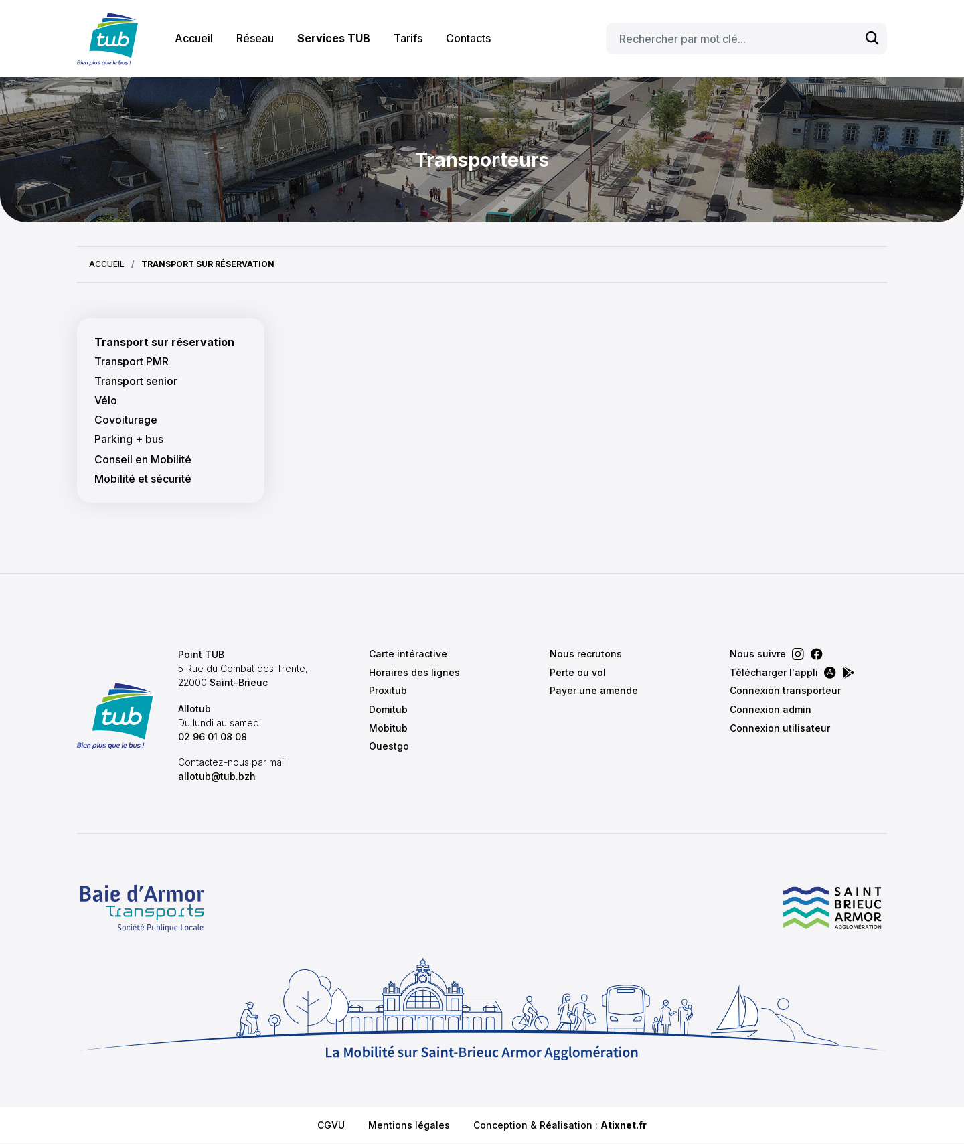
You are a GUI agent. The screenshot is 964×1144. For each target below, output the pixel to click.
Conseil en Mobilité (142, 459)
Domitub (388, 709)
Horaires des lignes (414, 672)
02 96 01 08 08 (212, 736)
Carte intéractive (408, 653)
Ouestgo (389, 746)
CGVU (331, 1125)
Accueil (194, 38)
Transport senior (135, 381)
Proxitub (388, 690)
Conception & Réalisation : (560, 1125)
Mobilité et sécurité (142, 479)
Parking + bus (128, 439)
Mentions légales (409, 1125)
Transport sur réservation (164, 342)
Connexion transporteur (785, 690)
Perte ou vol (578, 672)
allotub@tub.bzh (217, 776)
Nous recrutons (586, 653)
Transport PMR (131, 361)
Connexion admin (770, 709)
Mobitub (388, 728)
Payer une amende (594, 690)
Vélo (105, 400)
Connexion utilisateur (780, 728)
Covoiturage (125, 420)
